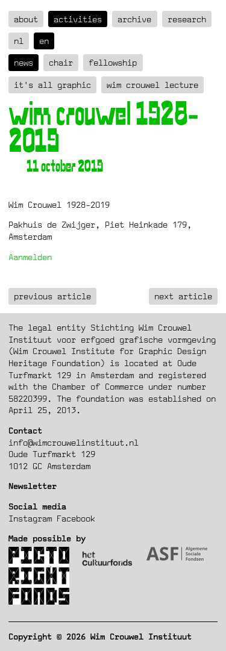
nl (19, 41)
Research (187, 19)
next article (183, 296)
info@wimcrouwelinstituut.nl (73, 442)
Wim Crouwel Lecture (152, 84)
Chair (61, 62)
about (26, 19)
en (44, 41)
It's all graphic (52, 84)
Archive (134, 19)
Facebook (76, 518)
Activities (78, 19)
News (23, 62)
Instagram (30, 518)
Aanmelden (30, 257)
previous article (52, 296)
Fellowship (113, 62)
